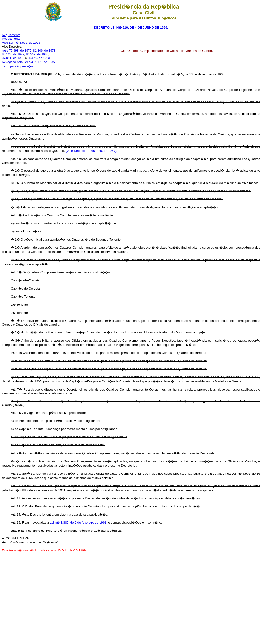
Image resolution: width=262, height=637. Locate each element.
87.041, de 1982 (13, 58)
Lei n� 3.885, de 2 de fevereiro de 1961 (78, 522)
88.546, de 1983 (39, 58)
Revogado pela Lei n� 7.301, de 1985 (28, 62)
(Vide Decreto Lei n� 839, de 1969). (91, 151)
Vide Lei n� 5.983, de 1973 (21, 42)
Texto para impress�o (17, 66)
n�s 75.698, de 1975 (16, 50)
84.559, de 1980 (37, 54)
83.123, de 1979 (13, 54)
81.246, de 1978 (44, 50)
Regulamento (11, 35)
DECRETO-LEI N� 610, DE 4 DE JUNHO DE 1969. (131, 27)
